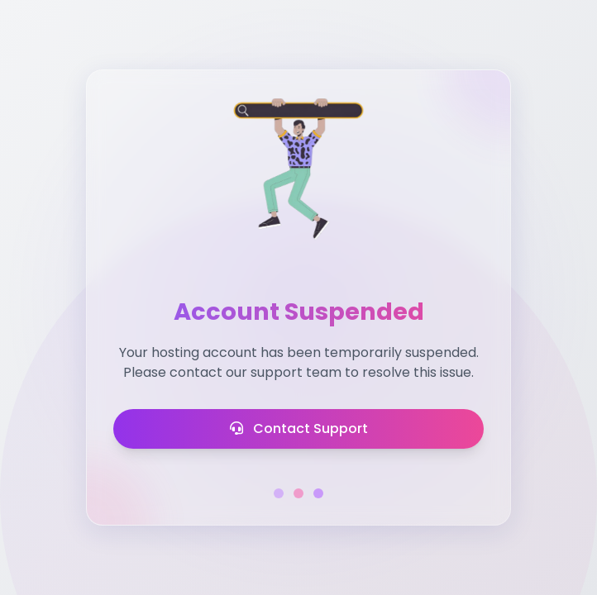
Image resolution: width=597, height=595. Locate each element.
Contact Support (299, 428)
